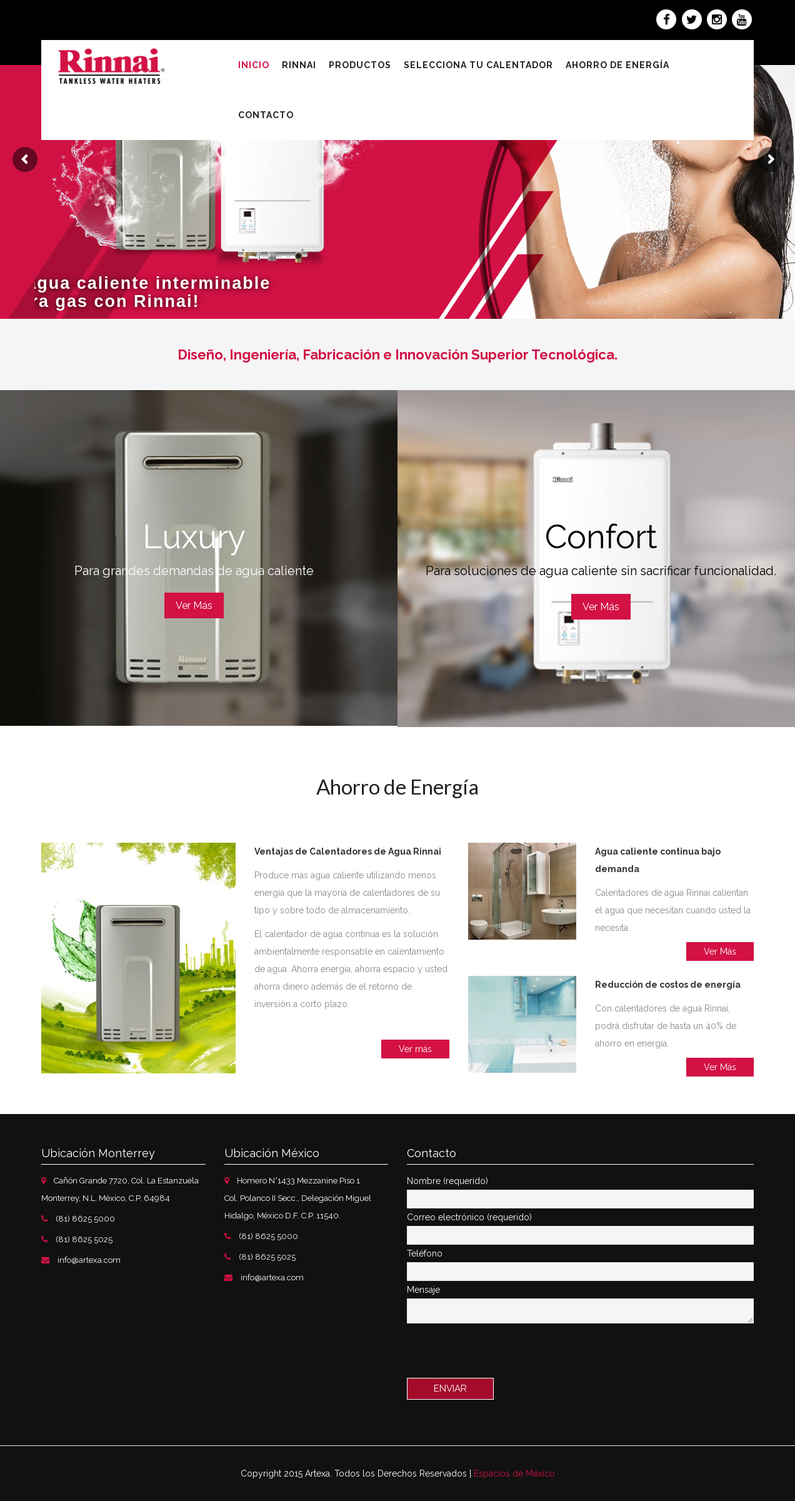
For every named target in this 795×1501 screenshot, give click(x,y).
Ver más (415, 1049)
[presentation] (502, 1353)
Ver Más (194, 605)
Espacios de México (514, 1473)
